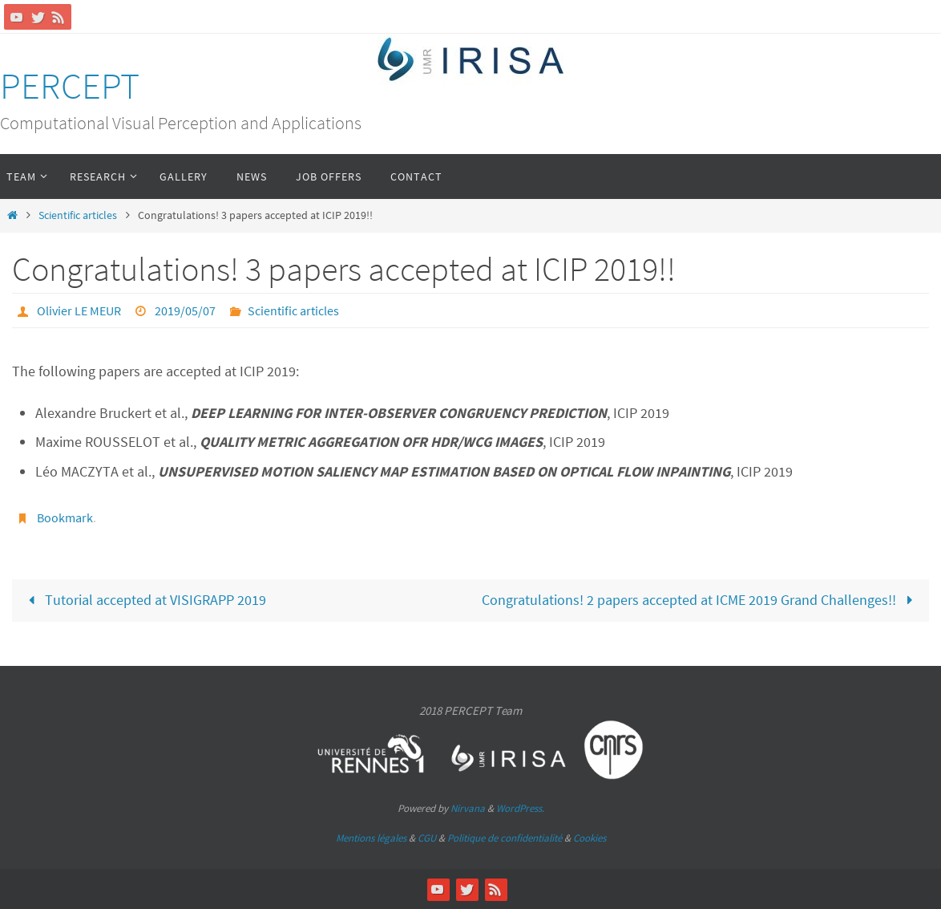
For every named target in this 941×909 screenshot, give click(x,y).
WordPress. (520, 808)
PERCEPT (69, 86)
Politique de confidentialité (504, 838)
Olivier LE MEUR (79, 310)
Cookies (589, 838)
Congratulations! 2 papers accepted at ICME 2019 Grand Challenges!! (700, 599)
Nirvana (467, 808)
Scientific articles (77, 215)
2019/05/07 (185, 310)
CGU (427, 838)
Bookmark (65, 517)
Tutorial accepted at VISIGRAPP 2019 (143, 599)
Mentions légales (371, 838)
